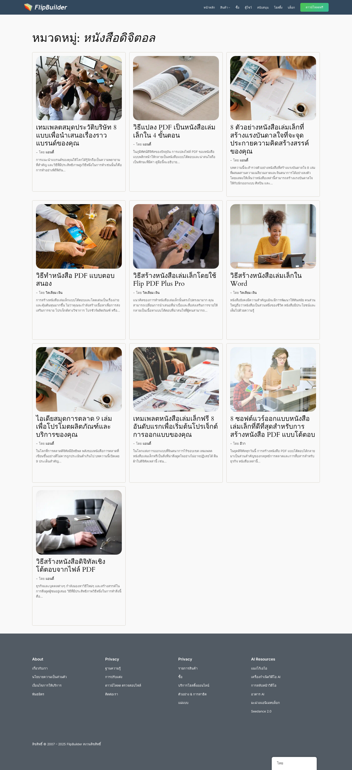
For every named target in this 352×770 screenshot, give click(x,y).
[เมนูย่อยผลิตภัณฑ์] (229, 7)
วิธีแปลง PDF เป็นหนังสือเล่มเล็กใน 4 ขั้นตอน (174, 132)
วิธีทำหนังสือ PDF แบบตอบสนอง (75, 280)
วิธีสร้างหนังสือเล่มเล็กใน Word (266, 280)
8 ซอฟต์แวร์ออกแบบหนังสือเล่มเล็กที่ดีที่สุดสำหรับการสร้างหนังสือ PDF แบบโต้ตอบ (272, 427)
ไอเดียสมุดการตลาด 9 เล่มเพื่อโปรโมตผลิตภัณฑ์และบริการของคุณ (74, 427)
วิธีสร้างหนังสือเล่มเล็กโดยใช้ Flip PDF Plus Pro (174, 280)
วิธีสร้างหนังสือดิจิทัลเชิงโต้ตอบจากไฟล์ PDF (70, 566)
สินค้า (224, 7)
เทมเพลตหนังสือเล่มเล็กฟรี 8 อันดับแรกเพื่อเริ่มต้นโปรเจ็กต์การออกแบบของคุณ (175, 427)
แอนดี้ (50, 152)
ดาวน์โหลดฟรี (314, 7)
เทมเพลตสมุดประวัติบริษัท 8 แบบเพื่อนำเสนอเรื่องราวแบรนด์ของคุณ (76, 136)
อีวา (242, 443)
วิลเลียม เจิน (54, 293)
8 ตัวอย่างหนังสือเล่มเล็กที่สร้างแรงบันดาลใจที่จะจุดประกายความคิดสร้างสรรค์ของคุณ (269, 140)
